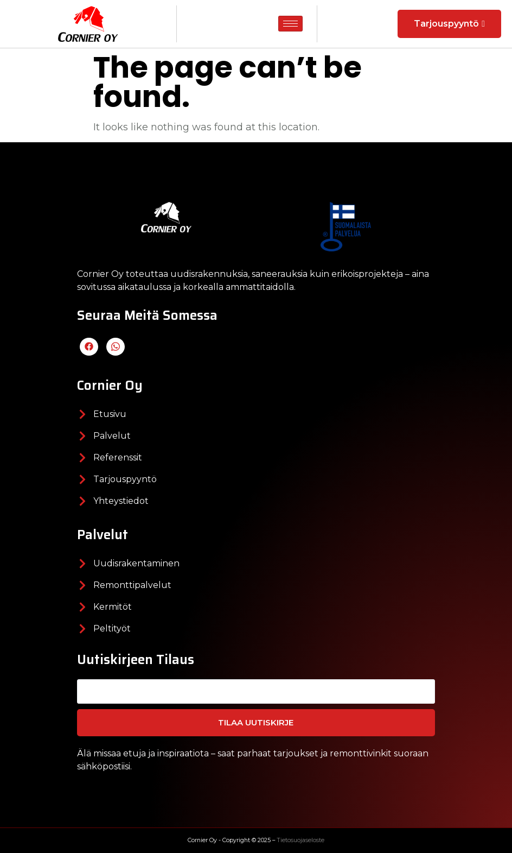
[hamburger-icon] (290, 23)
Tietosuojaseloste (300, 840)
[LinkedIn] (115, 347)
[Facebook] (89, 347)
